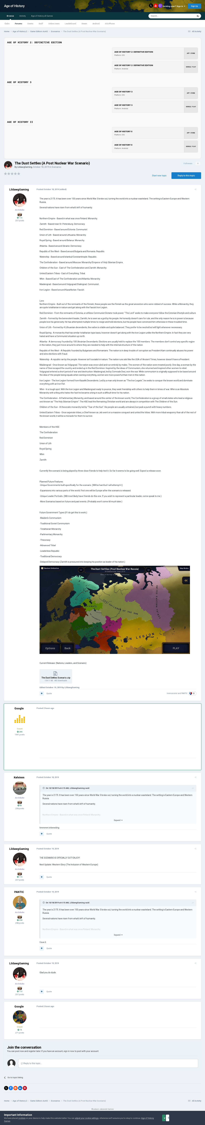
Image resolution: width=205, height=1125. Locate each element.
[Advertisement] (92, 734)
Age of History (14, 6)
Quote (46, 690)
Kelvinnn (19, 774)
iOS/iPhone (110, 23)
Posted (45, 189)
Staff (41, 23)
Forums (18, 23)
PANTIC (187, 690)
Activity (22, 16)
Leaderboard (70, 23)
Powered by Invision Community (102, 1109)
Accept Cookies (168, 1118)
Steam (84, 23)
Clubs (7, 23)
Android (96, 23)
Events (30, 23)
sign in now (69, 1048)
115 (19, 218)
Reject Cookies (190, 1118)
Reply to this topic (186, 175)
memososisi (174, 690)
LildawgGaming (24, 167)
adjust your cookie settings (87, 1118)
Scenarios (56, 167)
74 (20, 1026)
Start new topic (159, 175)
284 (19, 728)
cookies (21, 1118)
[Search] (164, 16)
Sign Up (194, 6)
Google (19, 705)
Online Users (53, 23)
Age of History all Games (42, 16)
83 (20, 802)
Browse (10, 17)
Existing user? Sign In (174, 6)
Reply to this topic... (31, 1060)
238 (19, 917)
